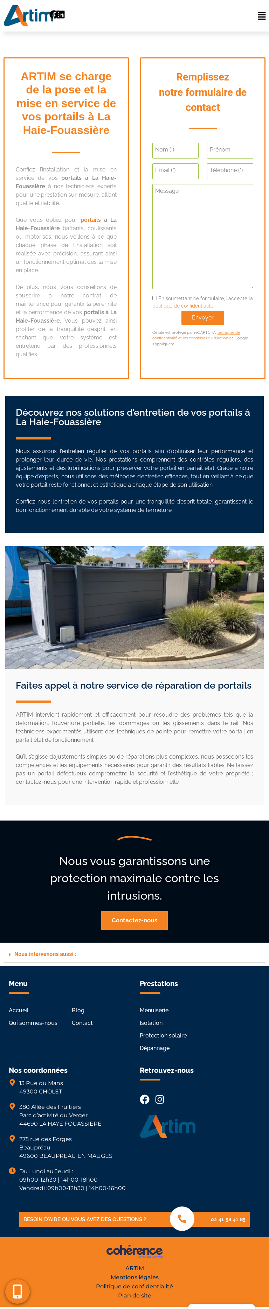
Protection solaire (163, 1035)
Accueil (19, 1010)
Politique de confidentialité (134, 1286)
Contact (82, 1023)
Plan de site (134, 1295)
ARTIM (134, 1268)
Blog (78, 1010)
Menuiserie (154, 1010)
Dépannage (155, 1048)
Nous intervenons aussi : (45, 954)
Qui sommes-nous (33, 1023)
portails (91, 220)
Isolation (151, 1023)
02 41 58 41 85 (228, 1219)
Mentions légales (135, 1277)
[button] (134, 920)
